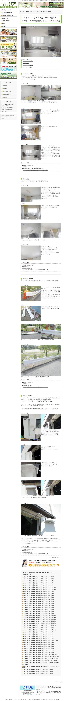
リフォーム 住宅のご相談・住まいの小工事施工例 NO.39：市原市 (38, 593)
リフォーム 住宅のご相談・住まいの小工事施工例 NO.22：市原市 (38, 628)
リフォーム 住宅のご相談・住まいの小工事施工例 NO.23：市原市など (39, 625)
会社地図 (5, 88)
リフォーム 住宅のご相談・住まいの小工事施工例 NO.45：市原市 (38, 581)
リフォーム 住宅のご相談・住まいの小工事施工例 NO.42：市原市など (39, 587)
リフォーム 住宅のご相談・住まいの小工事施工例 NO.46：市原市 (38, 579)
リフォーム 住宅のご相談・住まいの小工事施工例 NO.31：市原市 (38, 609)
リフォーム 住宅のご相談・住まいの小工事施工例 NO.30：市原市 (38, 611)
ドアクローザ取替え (26, 67)
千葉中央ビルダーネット (42, 686)
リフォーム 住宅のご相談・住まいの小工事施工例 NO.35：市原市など (39, 601)
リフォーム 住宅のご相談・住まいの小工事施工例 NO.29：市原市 (38, 613)
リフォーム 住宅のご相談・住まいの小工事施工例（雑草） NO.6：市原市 (40, 660)
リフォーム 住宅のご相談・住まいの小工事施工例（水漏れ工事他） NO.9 (40, 654)
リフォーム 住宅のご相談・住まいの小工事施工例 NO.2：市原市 (38, 671)
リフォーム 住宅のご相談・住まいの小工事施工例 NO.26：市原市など (39, 619)
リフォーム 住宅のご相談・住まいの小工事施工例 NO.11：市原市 (38, 650)
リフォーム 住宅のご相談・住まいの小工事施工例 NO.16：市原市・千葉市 (40, 640)
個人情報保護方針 (7, 94)
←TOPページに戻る (58, 682)
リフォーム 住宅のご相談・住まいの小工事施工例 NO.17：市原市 (38, 638)
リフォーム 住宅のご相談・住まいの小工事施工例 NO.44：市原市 (38, 583)
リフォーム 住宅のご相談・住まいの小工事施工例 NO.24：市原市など (39, 623)
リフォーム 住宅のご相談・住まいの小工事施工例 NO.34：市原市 (38, 603)
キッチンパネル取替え (27, 61)
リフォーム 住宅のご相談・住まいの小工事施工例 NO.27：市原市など (39, 617)
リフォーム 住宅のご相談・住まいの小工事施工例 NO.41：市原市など (39, 589)
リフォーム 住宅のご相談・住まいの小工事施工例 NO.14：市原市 (38, 644)
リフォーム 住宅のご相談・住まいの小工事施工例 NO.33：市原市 (38, 605)
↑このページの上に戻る (55, 557)
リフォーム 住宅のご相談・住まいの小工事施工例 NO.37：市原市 (38, 597)
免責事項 (5, 97)
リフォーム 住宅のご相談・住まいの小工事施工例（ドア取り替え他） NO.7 (40, 658)
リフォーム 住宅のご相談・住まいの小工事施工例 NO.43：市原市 (38, 585)
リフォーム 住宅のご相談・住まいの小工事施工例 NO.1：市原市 (38, 673)
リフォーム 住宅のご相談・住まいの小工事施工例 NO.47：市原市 (38, 576)
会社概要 (5, 85)
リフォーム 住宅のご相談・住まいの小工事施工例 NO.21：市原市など (39, 630)
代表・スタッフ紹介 (7, 91)
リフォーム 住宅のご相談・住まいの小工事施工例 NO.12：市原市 (38, 648)
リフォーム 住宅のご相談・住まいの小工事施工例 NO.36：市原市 (38, 599)
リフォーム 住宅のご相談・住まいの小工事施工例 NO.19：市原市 (35, 11)
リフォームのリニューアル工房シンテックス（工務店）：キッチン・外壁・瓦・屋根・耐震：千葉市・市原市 (43, 0)
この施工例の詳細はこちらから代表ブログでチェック (35, 170)
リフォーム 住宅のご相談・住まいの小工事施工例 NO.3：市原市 (38, 669)
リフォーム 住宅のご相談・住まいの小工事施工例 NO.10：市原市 (38, 652)
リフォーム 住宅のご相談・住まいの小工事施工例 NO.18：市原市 (38, 636)
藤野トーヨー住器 (45, 687)
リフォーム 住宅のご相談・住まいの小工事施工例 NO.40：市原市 (38, 591)
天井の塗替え (25, 63)
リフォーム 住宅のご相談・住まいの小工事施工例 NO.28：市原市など (39, 615)
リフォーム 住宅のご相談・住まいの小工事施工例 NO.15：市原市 (38, 642)
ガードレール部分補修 (27, 65)
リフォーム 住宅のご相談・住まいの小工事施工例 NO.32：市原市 (38, 607)
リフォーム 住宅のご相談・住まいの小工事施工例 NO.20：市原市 (38, 632)
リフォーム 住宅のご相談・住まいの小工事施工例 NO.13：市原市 (38, 646)
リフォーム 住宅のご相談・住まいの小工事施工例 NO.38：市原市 (38, 595)
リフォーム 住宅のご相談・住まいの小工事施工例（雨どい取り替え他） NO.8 (41, 656)
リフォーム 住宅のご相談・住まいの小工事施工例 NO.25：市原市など (39, 621)
